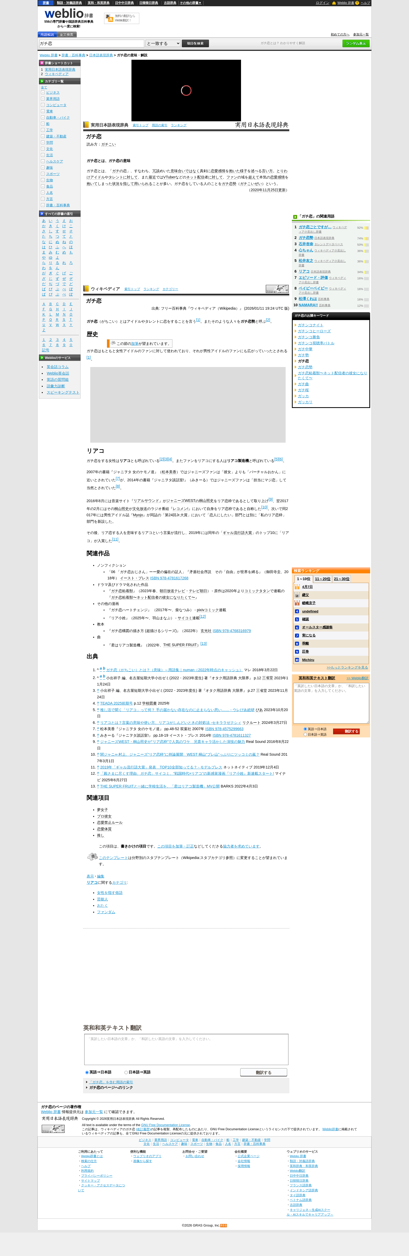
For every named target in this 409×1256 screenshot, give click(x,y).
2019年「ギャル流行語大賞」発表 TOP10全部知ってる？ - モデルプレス (161, 767)
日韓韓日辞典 (148, 3)
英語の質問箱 (58, 379)
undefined (310, 611)
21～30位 (341, 579)
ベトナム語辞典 (301, 1199)
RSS (224, 1225)
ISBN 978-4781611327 (232, 735)
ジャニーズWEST (181, 500)
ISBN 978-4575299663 (224, 729)
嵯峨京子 (309, 603)
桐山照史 (206, 500)
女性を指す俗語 (110, 893)
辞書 (46, 3)
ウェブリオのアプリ (147, 1156)
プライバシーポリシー (96, 1175)
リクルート (251, 722)
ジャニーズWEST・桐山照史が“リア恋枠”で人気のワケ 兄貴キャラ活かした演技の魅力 (172, 742)
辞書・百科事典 (73, 55)
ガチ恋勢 (229, 184)
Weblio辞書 (330, 1129)
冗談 (156, 171)
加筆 (135, 343)
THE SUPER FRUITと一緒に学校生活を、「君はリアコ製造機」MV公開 (160, 786)
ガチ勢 (303, 355)
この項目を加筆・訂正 (175, 846)
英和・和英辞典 (99, 3)
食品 (49, 186)
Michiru (308, 660)
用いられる (143, 184)
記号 (45, 350)
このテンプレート (113, 858)
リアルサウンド (146, 500)
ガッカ (303, 396)
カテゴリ (119, 882)
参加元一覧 (361, 34)
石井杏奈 (306, 244)
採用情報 (244, 1166)
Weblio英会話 (58, 373)
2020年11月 (260, 190)
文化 (49, 149)
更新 (282, 190)
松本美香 (169, 472)
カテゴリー (170, 289)
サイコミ (185, 618)
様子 (243, 171)
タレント (116, 177)
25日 (274, 190)
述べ (254, 171)
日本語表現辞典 (101, 55)
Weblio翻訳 (297, 1170)
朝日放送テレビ (172, 591)
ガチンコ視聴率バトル (316, 343)
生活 (49, 155)
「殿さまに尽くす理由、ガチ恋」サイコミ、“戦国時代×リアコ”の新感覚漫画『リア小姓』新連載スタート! (187, 773)
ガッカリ (305, 402)
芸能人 (102, 899)
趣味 (49, 168)
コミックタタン (257, 591)
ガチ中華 (305, 349)
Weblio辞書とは (92, 1156)
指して (128, 184)
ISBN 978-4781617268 (169, 578)
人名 (49, 193)
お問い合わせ (194, 1156)
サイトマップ (90, 1180)
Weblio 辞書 (346, 3)
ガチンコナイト (310, 325)
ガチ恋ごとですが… (315, 227)
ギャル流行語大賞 (237, 533)
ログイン (322, 3)
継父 (305, 595)
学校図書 (149, 703)
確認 (305, 619)
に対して (130, 177)
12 (203, 616)
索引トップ (140, 125)
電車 (49, 111)
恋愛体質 (104, 829)
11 (115, 539)
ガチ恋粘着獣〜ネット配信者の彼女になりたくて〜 (153, 597)
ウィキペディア (105, 289)
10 (264, 507)
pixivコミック (208, 610)
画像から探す (142, 1161)
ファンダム (106, 912)
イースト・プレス (134, 578)
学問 (49, 143)
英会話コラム (58, 367)
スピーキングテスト (63, 392)
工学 (49, 130)
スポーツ (53, 174)
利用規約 (87, 1170)
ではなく (192, 171)
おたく (102, 905)
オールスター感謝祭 (317, 627)
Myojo (138, 515)
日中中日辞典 (124, 3)
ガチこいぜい (251, 184)
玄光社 (206, 631)
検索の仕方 (89, 1161)
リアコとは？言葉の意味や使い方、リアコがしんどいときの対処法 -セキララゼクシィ (170, 722)
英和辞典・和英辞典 (304, 1166)
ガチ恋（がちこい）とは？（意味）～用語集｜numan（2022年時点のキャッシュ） (174, 670)
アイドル (97, 177)
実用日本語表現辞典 (109, 125)
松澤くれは (308, 299)
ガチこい (108, 144)
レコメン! (180, 509)
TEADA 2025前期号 (116, 703)
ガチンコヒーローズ (314, 331)
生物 (49, 180)
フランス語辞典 (301, 1185)
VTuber (169, 177)
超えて (253, 177)
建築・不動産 (56, 136)
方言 (49, 199)
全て (44, 87)
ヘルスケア (54, 161)
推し (100, 835)
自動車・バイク (58, 117)
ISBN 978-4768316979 (232, 631)
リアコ (92, 882)
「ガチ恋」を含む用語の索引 (111, 1082)
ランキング (179, 125)
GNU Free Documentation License (165, 1125)
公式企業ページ (249, 1156)
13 (204, 643)
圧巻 (305, 651)
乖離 (305, 643)
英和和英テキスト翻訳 (112, 1027)
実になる (309, 635)
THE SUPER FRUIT (180, 645)
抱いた (234, 171)
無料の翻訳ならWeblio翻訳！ (125, 18)
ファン (231, 177)
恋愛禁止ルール (110, 822)
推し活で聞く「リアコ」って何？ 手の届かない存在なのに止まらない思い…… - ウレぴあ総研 (177, 710)
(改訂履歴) (143, 1129)
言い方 (267, 171)
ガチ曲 (303, 384)
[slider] (186, 109)
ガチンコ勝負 (309, 337)
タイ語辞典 (297, 1195)
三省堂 (267, 678)
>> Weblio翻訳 (358, 678)
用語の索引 (159, 125)
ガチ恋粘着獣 (122, 591)
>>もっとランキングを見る (347, 667)
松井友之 (306, 261)
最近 (152, 177)
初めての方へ (340, 34)
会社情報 (244, 1161)
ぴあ (259, 710)
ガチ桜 (303, 390)
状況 (115, 184)
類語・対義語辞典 (69, 3)
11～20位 (322, 579)
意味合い (178, 171)
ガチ (115, 171)
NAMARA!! (308, 305)
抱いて (92, 184)
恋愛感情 (218, 171)
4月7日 (307, 587)
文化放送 (140, 509)
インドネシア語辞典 (304, 1190)
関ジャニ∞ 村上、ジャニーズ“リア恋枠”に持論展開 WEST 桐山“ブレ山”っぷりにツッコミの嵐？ (180, 754)
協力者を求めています (241, 846)
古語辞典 (170, 3)
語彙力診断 (56, 386)
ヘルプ (365, 3)
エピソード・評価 (313, 277)
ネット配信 (195, 177)
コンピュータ (56, 105)
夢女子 (102, 810)
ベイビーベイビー (313, 288)
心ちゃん (306, 250)
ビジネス (53, 92)
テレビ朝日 (198, 591)
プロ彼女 (104, 816)
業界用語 (53, 99)
